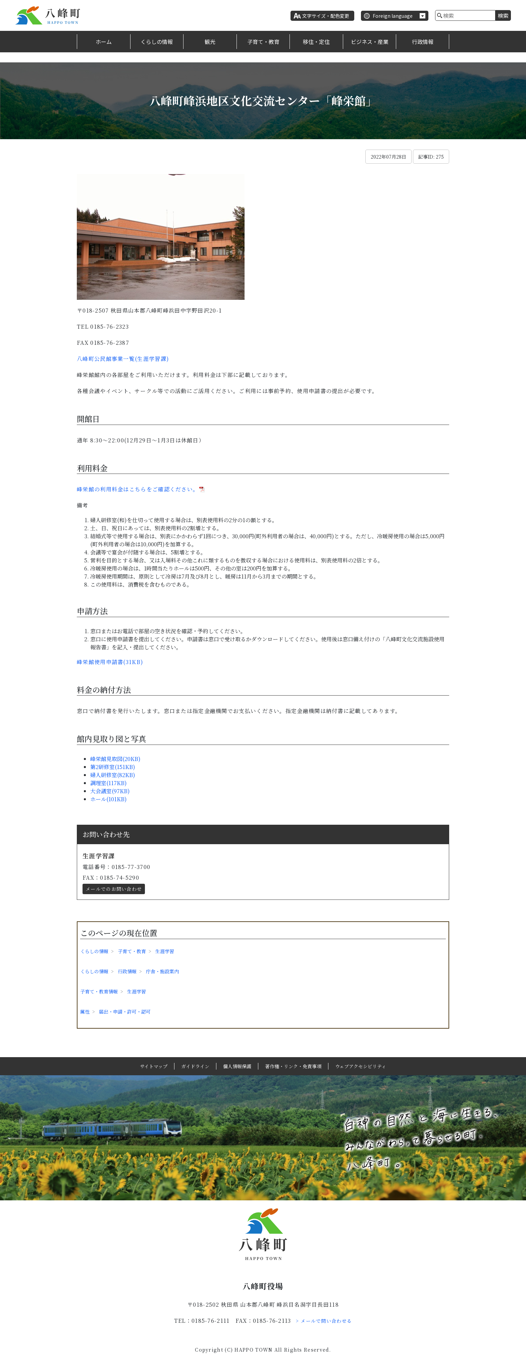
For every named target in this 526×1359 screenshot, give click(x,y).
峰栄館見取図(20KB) (115, 759)
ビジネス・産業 (369, 42)
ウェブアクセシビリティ (360, 1066)
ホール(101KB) (108, 799)
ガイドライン (195, 1066)
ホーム (104, 42)
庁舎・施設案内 (162, 971)
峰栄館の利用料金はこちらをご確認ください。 (138, 489)
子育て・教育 (263, 42)
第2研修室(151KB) (112, 767)
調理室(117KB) (108, 783)
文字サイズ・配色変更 (325, 15)
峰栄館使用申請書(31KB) (110, 662)
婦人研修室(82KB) (112, 775)
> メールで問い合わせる (324, 1320)
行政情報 (422, 42)
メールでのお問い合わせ (114, 888)
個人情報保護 (237, 1066)
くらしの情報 (157, 42)
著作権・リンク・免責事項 (293, 1066)
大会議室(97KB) (110, 791)
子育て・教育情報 (99, 991)
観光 (210, 42)
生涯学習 (164, 951)
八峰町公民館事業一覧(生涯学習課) (123, 359)
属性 (85, 1011)
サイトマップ (153, 1066)
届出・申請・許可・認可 (125, 1011)
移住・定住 (316, 42)
